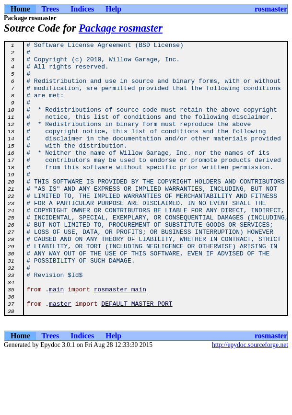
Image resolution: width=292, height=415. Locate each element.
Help (113, 9)
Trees (50, 9)
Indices (82, 9)
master (60, 356)
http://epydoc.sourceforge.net (250, 399)
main (56, 339)
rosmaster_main (120, 339)
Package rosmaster (121, 28)
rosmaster (271, 9)
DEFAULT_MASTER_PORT (136, 356)
